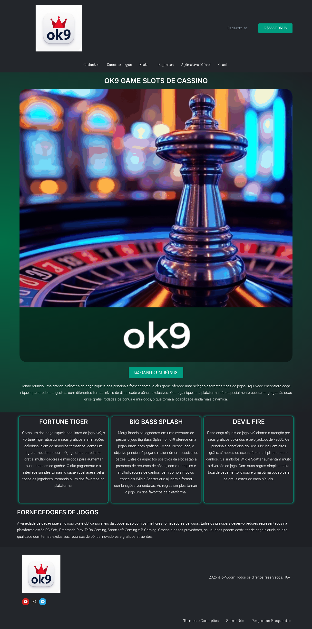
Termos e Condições (201, 620)
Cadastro (91, 64)
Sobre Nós (235, 620)
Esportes (166, 64)
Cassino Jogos (119, 64)
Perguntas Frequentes (271, 620)
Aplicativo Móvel (196, 64)
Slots (143, 64)
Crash (223, 64)
